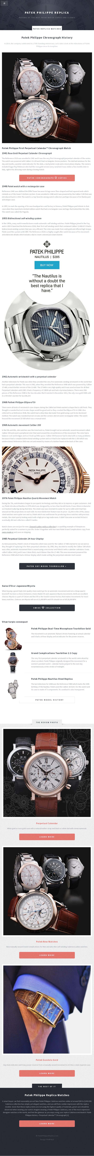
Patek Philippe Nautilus (19, 498)
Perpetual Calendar (47, 823)
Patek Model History (49, 700)
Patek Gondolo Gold (47, 1059)
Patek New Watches (47, 941)
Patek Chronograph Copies (47, 178)
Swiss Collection (47, 608)
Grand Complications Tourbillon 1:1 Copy (54, 653)
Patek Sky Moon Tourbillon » (47, 566)
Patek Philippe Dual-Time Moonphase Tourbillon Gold (61, 628)
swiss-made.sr (8, 532)
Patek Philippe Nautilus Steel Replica (52, 678)
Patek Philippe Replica (47, 12)
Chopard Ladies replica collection (42, 526)
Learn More (47, 837)
